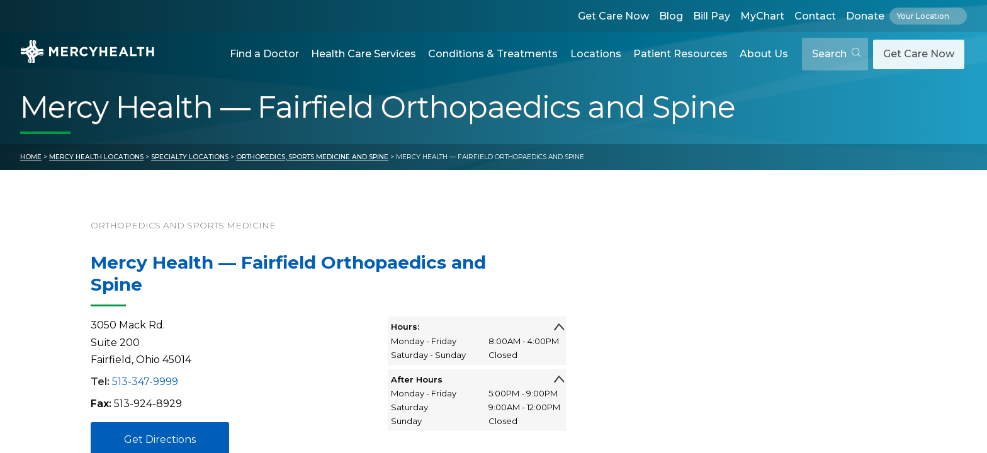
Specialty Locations (189, 157)
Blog (671, 16)
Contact (815, 16)
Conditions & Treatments (493, 54)
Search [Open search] (836, 54)
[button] (264, 54)
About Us (764, 54)
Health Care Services (363, 54)
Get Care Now (613, 16)
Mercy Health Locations (96, 157)
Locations (595, 54)
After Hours (477, 379)
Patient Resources (680, 54)
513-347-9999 (145, 382)
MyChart (762, 16)
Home (31, 157)
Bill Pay (711, 16)
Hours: (477, 327)
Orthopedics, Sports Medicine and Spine (312, 157)
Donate (865, 16)
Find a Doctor (264, 54)
